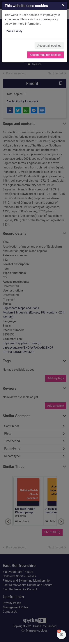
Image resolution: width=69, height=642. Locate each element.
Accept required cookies (45, 55)
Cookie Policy (13, 31)
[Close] (63, 5)
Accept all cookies (49, 45)
